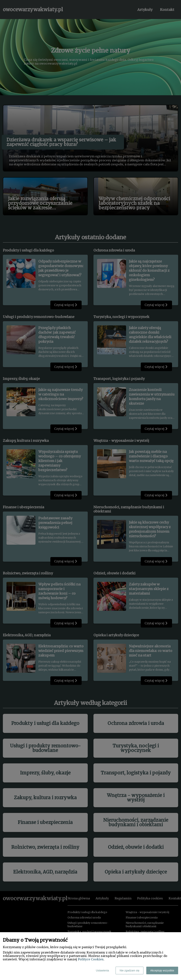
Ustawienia (102, 970)
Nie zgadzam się (129, 970)
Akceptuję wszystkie (162, 970)
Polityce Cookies (91, 959)
